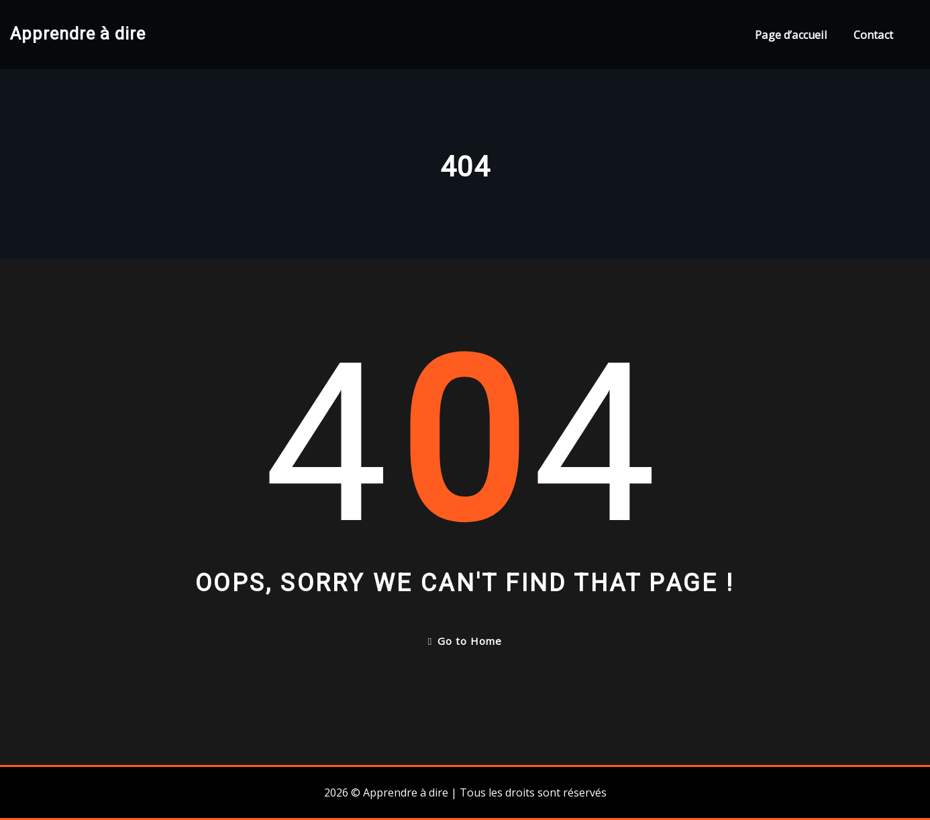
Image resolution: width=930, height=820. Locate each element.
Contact (873, 35)
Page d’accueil (791, 35)
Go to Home (465, 641)
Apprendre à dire (78, 33)
